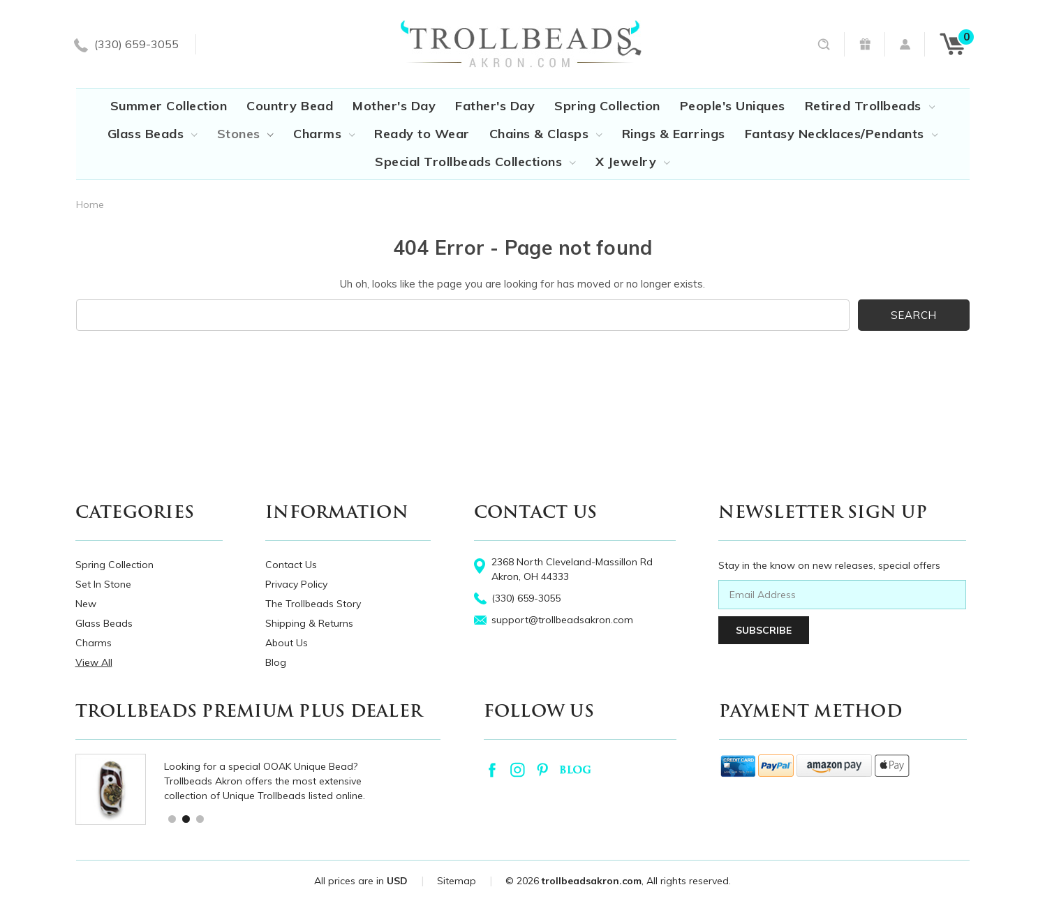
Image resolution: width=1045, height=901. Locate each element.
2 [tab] (185, 818)
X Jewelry (632, 162)
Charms (324, 134)
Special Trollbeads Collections (475, 162)
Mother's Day (394, 106)
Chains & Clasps (545, 134)
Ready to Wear (422, 134)
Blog (275, 662)
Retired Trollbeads (870, 106)
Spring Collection (607, 106)
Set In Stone (103, 584)
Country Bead (289, 106)
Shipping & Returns (309, 623)
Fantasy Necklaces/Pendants (841, 134)
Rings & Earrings (673, 134)
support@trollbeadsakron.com (562, 619)
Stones (245, 134)
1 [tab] (171, 818)
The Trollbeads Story (313, 603)
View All (93, 662)
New (85, 603)
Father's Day (495, 106)
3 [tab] (199, 818)
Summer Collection (169, 106)
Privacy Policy (296, 584)
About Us (286, 642)
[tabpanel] (272, 789)
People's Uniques (732, 106)
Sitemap (456, 880)
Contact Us (291, 564)
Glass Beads (153, 134)
